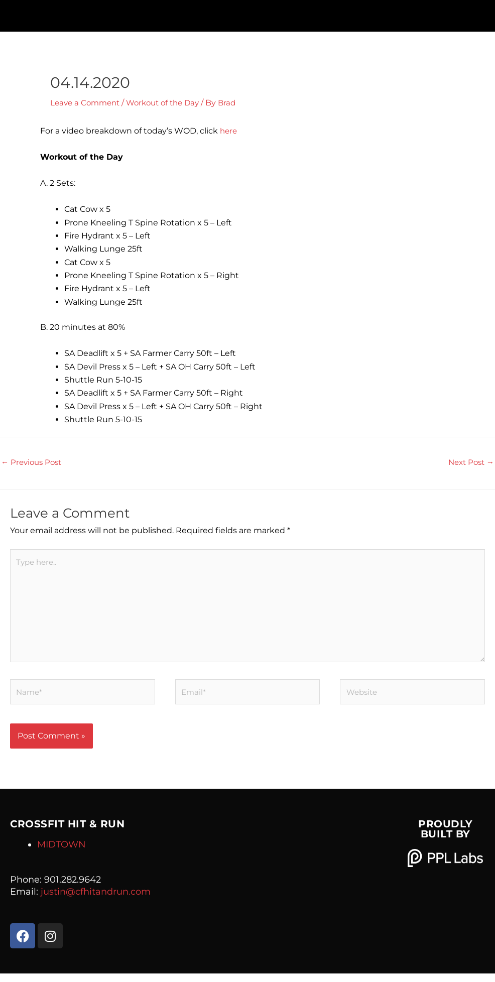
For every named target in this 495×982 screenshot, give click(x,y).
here (229, 131)
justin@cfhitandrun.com (96, 899)
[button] (247, 13)
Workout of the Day (170, 102)
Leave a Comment (87, 102)
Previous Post (33, 462)
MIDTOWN (61, 852)
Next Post (469, 462)
